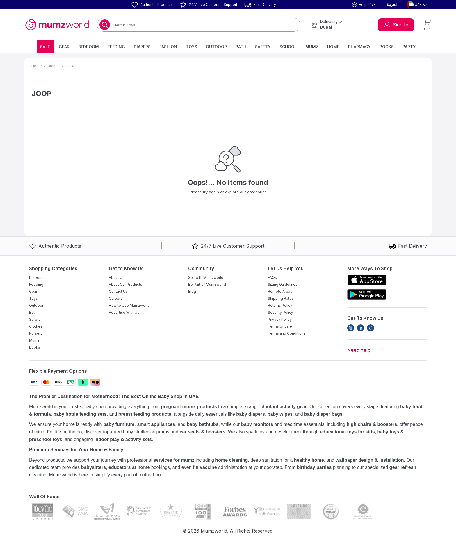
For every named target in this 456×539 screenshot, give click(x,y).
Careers (115, 298)
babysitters (93, 467)
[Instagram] (350, 327)
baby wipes (280, 414)
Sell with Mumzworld (205, 277)
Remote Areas (280, 291)
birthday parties (314, 467)
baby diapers (250, 414)
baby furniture (119, 424)
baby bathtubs (202, 424)
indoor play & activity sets (123, 439)
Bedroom (88, 46)
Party (409, 46)
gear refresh (402, 467)
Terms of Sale (280, 326)
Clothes (35, 326)
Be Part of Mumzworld (207, 284)
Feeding (116, 46)
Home (333, 46)
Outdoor (216, 46)
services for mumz (174, 460)
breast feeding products (144, 414)
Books (387, 46)
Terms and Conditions (287, 333)
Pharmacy (359, 46)
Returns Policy (280, 305)
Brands (54, 66)
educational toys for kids (347, 431)
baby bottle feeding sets (80, 414)
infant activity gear (286, 406)
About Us (116, 277)
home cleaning (231, 460)
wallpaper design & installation (370, 460)
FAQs (272, 277)
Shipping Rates (281, 298)
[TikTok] (370, 327)
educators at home (129, 467)
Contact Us (118, 291)
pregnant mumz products (189, 406)
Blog (192, 291)
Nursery (35, 333)
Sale (45, 46)
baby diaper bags (323, 414)
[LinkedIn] (360, 327)
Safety (263, 46)
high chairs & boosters (372, 424)
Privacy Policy (280, 319)
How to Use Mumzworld (129, 305)
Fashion (168, 46)
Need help (358, 350)
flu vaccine (205, 467)
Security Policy (280, 312)
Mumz (311, 46)
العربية (391, 5)
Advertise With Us (124, 312)
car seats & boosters (202, 431)
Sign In (396, 24)
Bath (241, 46)
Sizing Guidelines (283, 284)
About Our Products (125, 284)
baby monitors (257, 424)
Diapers (142, 46)
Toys (191, 46)
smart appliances (156, 424)
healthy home (309, 460)
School (288, 46)
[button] (363, 4)
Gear (64, 46)
